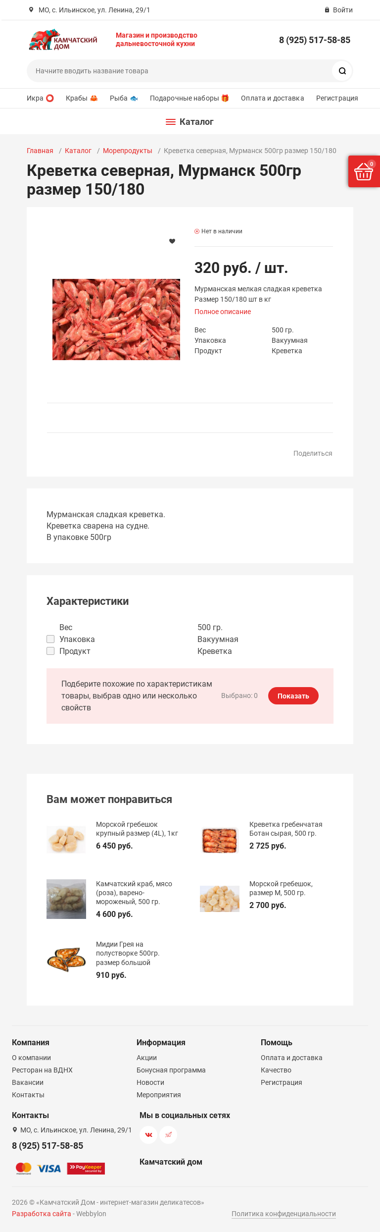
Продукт (75, 651)
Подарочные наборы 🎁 (190, 98)
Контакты (28, 1095)
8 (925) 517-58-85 (314, 40)
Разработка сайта (41, 1214)
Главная (40, 151)
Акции (147, 1058)
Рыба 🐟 (124, 98)
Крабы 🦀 (82, 98)
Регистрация (337, 98)
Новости (150, 1082)
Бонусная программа (171, 1070)
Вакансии (28, 1082)
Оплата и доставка (272, 98)
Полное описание (222, 312)
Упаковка (77, 639)
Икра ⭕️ (40, 98)
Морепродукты (127, 151)
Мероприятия (159, 1095)
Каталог (78, 151)
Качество (276, 1070)
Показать (293, 696)
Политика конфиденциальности (284, 1214)
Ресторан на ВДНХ (42, 1070)
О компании (31, 1058)
